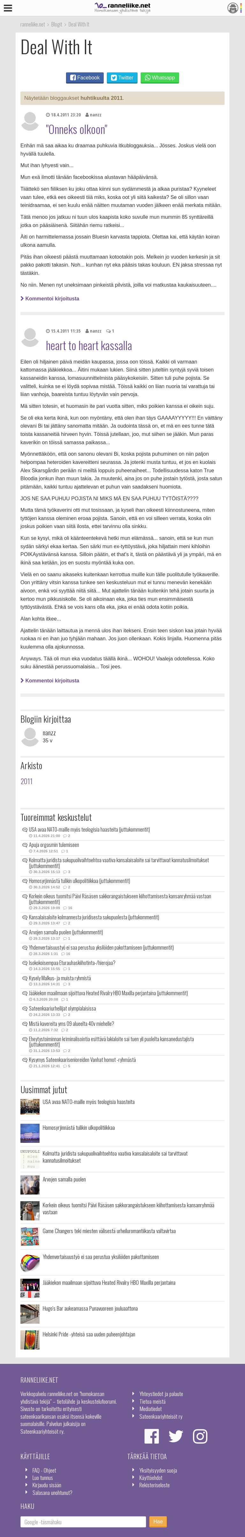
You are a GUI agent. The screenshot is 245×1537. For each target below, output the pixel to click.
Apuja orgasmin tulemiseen (54, 845)
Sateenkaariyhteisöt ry (160, 1416)
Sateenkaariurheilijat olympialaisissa (62, 1008)
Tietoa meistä (152, 1401)
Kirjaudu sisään (47, 1485)
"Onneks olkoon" (76, 129)
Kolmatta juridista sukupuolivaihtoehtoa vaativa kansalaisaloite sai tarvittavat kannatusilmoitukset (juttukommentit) (119, 863)
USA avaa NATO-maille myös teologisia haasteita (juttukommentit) (89, 829)
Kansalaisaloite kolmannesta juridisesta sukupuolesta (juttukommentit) (94, 917)
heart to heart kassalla (89, 345)
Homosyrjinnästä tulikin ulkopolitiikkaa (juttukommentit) (79, 881)
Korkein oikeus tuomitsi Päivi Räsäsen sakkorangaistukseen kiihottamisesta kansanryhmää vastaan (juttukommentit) (120, 899)
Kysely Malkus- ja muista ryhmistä (60, 978)
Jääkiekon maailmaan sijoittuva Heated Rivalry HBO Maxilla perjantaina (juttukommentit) (108, 993)
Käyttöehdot (150, 1477)
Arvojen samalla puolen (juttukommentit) (66, 932)
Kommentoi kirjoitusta (49, 298)
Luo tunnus (43, 1477)
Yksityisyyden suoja (158, 1470)
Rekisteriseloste (154, 1485)
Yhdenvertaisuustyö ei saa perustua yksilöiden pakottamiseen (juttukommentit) (101, 947)
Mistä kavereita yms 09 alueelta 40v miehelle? (71, 1023)
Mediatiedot (150, 1408)
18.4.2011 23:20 (63, 115)
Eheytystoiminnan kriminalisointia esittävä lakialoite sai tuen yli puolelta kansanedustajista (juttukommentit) (111, 1041)
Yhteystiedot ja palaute (161, 1393)
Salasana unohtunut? (52, 1492)
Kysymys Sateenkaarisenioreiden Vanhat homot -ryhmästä (82, 1059)
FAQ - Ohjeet (44, 1470)
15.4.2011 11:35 (63, 331)
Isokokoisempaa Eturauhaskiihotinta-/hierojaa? (72, 963)
